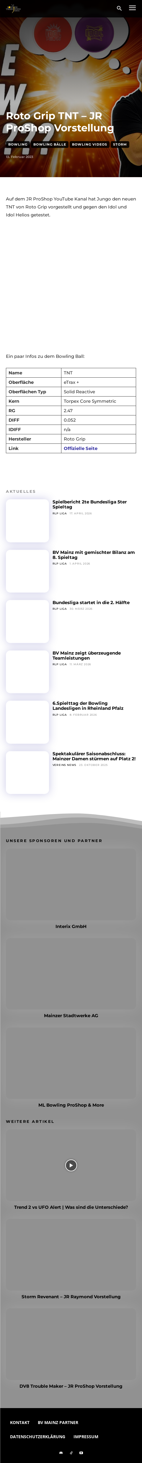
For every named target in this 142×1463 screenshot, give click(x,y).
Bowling (18, 144)
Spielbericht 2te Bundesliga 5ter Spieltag (90, 504)
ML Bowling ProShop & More (71, 1105)
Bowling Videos (90, 144)
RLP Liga (60, 513)
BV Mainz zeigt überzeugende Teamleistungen (87, 655)
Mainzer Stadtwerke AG (71, 1015)
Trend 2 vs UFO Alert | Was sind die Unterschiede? (71, 1207)
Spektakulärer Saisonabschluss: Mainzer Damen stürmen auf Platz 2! (94, 756)
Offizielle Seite (80, 448)
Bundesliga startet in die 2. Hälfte (91, 602)
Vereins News (65, 764)
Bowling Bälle (49, 144)
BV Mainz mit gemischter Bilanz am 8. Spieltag (94, 554)
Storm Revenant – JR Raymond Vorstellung (71, 1296)
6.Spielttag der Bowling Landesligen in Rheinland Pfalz (88, 705)
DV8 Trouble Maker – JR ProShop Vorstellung (71, 1386)
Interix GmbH (71, 926)
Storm (120, 144)
